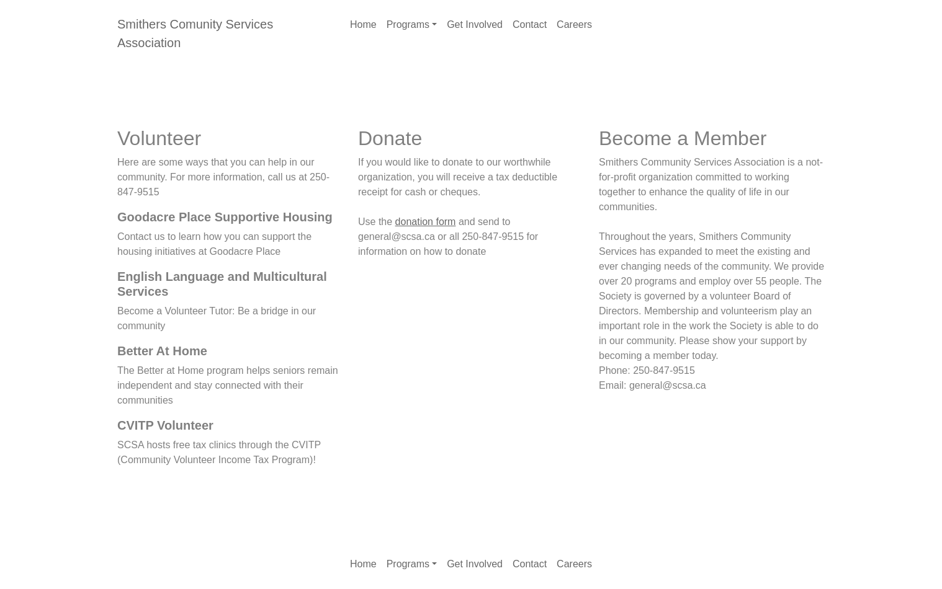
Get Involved (475, 24)
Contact (530, 24)
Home (363, 24)
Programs (408, 24)
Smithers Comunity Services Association (195, 33)
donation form (425, 221)
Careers (574, 24)
